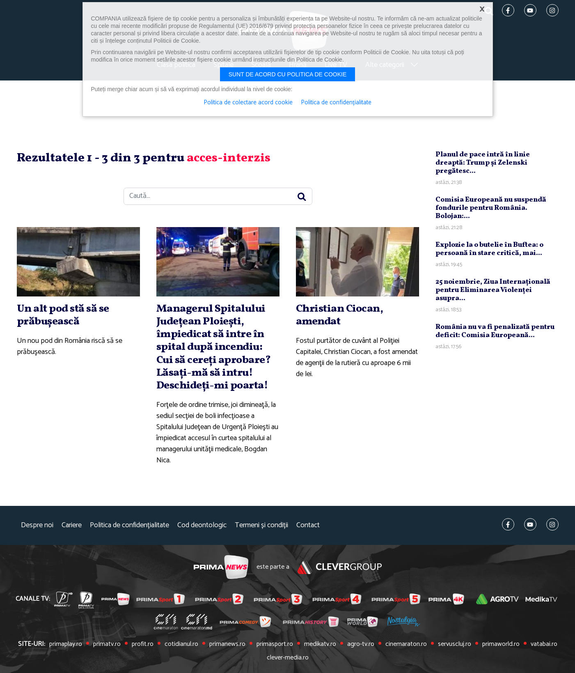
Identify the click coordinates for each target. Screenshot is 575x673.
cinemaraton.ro (406, 644)
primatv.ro (107, 644)
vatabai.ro (544, 644)
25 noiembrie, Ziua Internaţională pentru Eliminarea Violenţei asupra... (492, 290)
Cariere (72, 525)
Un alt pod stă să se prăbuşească (63, 315)
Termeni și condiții (261, 525)
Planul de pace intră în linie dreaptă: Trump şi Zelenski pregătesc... (482, 163)
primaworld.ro (501, 644)
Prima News (221, 567)
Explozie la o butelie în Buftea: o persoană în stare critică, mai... (489, 249)
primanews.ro (227, 644)
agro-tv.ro (360, 644)
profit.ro (142, 644)
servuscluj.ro (454, 644)
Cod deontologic (202, 525)
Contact (308, 525)
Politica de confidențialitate (129, 525)
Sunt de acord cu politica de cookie (288, 74)
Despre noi (37, 525)
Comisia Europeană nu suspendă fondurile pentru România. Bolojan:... (490, 208)
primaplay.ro (65, 644)
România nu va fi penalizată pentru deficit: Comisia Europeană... (494, 331)
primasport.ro (275, 644)
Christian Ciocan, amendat (339, 315)
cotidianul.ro (181, 644)
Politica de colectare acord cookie (248, 102)
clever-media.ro (288, 658)
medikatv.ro (320, 644)
